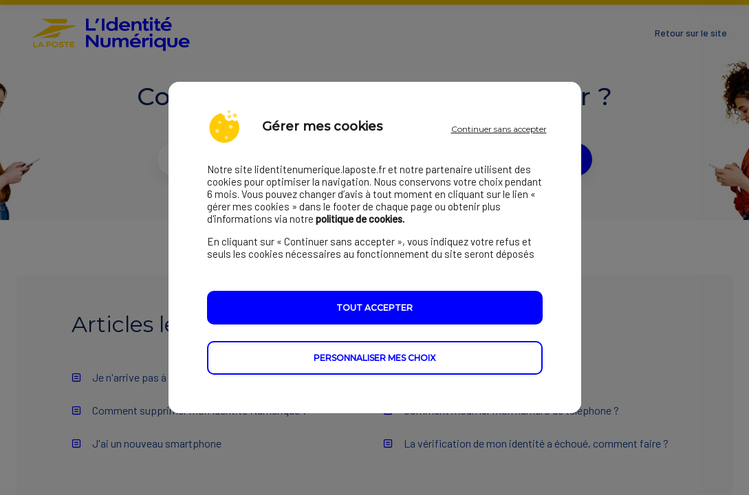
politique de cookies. (360, 218)
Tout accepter (374, 307)
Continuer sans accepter (499, 129)
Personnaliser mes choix (374, 358)
